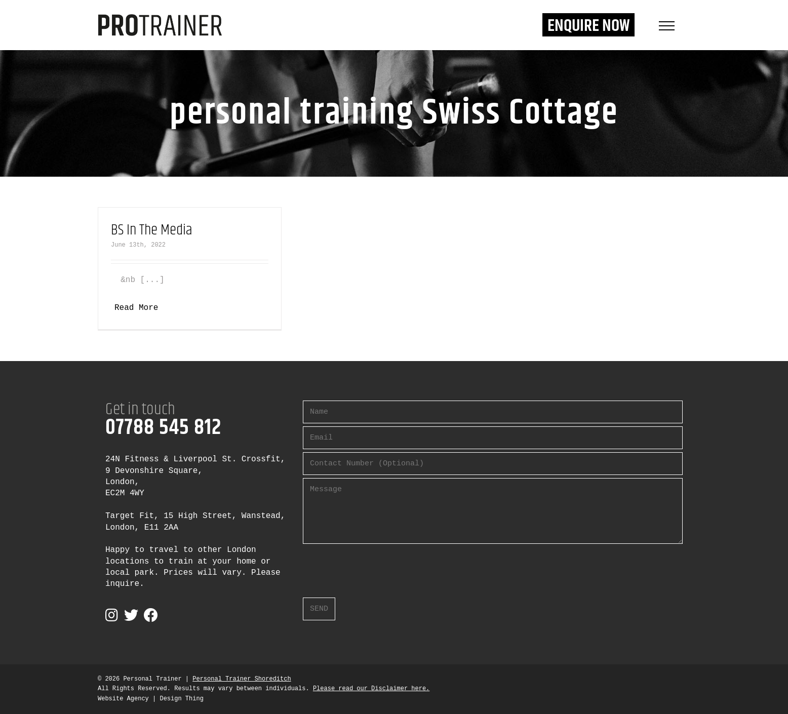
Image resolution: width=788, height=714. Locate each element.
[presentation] (380, 566)
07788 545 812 (163, 428)
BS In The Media (151, 230)
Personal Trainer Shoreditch (241, 679)
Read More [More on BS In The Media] (136, 307)
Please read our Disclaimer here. (371, 688)
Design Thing (181, 698)
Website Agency (123, 698)
